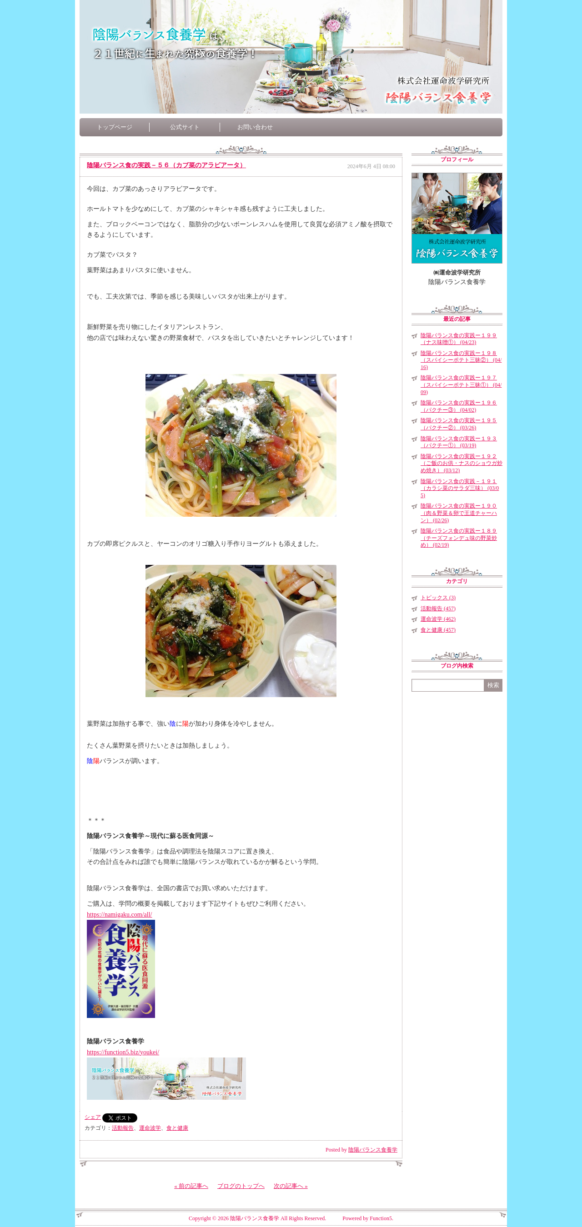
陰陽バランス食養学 (372, 1150)
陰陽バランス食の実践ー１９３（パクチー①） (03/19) (459, 442)
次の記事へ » (291, 1185)
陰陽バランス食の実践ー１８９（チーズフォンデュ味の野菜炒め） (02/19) (459, 538)
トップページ (114, 127)
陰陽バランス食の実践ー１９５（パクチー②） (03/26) (459, 424)
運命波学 (150, 1128)
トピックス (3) (438, 597)
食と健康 (177, 1128)
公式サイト (185, 127)
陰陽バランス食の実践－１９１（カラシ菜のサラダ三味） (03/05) (460, 488)
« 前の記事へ (191, 1185)
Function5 (381, 1218)
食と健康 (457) (438, 630)
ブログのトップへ (241, 1185)
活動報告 (123, 1128)
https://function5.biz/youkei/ (123, 1052)
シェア (93, 1117)
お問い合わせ (255, 127)
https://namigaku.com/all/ (119, 914)
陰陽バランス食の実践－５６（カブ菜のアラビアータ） (166, 165)
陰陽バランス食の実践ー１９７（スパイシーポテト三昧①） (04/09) (461, 384)
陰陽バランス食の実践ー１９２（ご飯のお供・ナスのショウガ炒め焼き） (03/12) (461, 463)
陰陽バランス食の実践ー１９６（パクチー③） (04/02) (459, 406)
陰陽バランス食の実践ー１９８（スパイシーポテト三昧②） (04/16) (461, 360)
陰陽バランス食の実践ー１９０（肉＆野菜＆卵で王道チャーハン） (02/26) (459, 513)
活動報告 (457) (438, 608)
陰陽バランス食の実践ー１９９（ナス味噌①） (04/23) (459, 339)
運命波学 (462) (438, 619)
